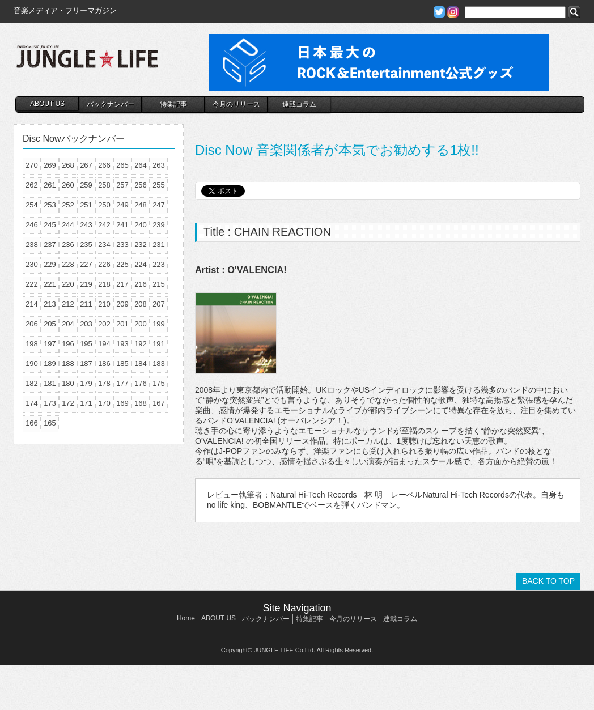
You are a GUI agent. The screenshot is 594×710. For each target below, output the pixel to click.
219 (86, 284)
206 (32, 324)
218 (104, 284)
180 (68, 383)
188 (68, 363)
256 (140, 185)
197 (50, 343)
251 (86, 205)
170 (104, 403)
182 (32, 383)
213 (50, 304)
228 (68, 264)
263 (158, 165)
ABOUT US (47, 104)
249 (122, 205)
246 (32, 224)
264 (140, 165)
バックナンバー (110, 104)
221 (50, 284)
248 (140, 205)
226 (104, 264)
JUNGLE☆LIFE (87, 62)
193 (122, 343)
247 (158, 205)
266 (104, 165)
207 (158, 304)
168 (140, 403)
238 (32, 244)
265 (122, 165)
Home (186, 618)
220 (68, 284)
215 (158, 284)
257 (122, 185)
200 (140, 324)
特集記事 (173, 104)
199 (158, 324)
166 (32, 423)
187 (86, 363)
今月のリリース (236, 104)
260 (68, 185)
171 (86, 403)
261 (50, 185)
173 (50, 403)
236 (68, 244)
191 (158, 343)
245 (50, 224)
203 (86, 324)
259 (86, 185)
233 (122, 244)
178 (104, 383)
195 (86, 343)
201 (122, 324)
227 (86, 264)
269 (50, 165)
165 (50, 423)
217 (122, 284)
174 (32, 403)
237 (50, 244)
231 (158, 244)
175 (158, 383)
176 (140, 383)
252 (68, 205)
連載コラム (299, 104)
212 (68, 304)
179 (86, 383)
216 (140, 284)
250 (104, 205)
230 (32, 264)
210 (104, 304)
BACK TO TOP (548, 580)
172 (68, 403)
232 (140, 244)
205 (50, 324)
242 (104, 224)
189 (50, 363)
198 (32, 343)
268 (68, 165)
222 (32, 284)
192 (140, 343)
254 (32, 205)
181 (50, 383)
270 (32, 165)
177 (122, 383)
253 (50, 205)
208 (140, 304)
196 (68, 343)
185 (122, 363)
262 (32, 185)
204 (68, 324)
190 (32, 363)
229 (50, 264)
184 (140, 363)
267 (86, 165)
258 (104, 185)
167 (158, 403)
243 (86, 224)
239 (158, 224)
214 (32, 304)
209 (122, 304)
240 (140, 224)
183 (158, 363)
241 (122, 224)
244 (68, 224)
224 (140, 264)
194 (104, 343)
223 (158, 264)
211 (86, 304)
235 (86, 244)
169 (122, 403)
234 (104, 244)
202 (104, 324)
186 (104, 363)
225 (122, 264)
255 (158, 185)
